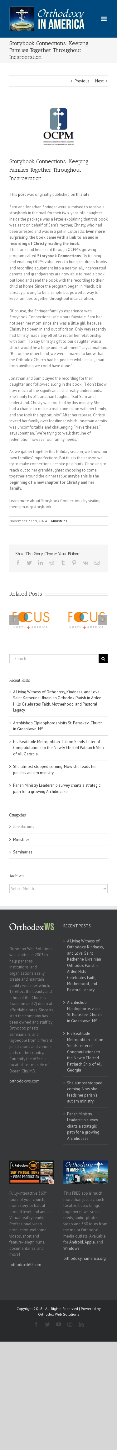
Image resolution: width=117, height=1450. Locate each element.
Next (99, 81)
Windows (71, 1248)
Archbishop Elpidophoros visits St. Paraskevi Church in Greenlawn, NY (84, 1012)
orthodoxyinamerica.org (84, 1258)
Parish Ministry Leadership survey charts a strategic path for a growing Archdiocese (83, 1126)
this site (83, 194)
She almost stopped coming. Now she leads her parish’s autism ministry (84, 1092)
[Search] (103, 658)
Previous (82, 81)
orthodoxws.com (24, 1081)
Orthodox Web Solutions (58, 1314)
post (22, 194)
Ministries (59, 521)
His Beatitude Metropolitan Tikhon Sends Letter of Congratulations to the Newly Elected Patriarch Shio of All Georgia (58, 748)
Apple (90, 1242)
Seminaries (22, 852)
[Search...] (54, 658)
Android (76, 1242)
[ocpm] (58, 126)
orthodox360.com (25, 1264)
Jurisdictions (23, 826)
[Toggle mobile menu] (104, 19)
